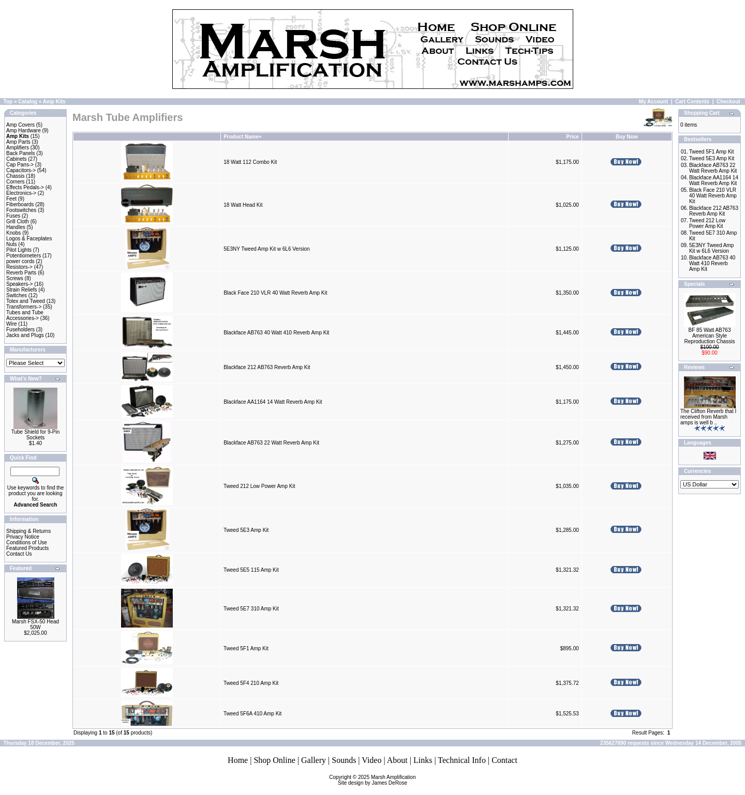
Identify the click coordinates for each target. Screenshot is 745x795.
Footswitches (21, 210)
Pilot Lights (19, 250)
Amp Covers (20, 125)
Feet (11, 199)
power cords (20, 261)
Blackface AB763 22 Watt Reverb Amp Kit (271, 443)
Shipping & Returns (28, 531)
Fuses (13, 216)
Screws (14, 278)
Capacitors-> (21, 170)
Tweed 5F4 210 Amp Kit (251, 683)
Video (371, 760)
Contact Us (19, 554)
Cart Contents (692, 101)
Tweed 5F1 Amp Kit (246, 648)
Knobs (13, 233)
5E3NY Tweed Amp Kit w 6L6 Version (266, 249)
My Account (653, 101)
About (397, 760)
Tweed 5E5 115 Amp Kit (251, 570)
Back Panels (20, 153)
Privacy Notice (22, 537)
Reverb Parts (21, 273)
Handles (15, 227)
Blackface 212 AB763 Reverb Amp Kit (267, 367)
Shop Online (274, 760)
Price (572, 137)
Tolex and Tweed (25, 301)
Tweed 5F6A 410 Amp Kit (252, 713)
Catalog (27, 101)
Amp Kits (54, 101)
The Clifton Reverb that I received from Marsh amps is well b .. (708, 416)
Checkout (728, 101)
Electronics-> (21, 193)
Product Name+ (243, 137)
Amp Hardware (23, 130)
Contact (504, 760)
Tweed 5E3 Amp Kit (246, 530)
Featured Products (27, 548)
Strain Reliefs (21, 290)
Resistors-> (19, 267)
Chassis (15, 176)
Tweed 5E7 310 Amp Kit (251, 608)
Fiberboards (20, 204)
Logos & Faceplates (29, 238)
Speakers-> (19, 284)
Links (422, 760)
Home (238, 760)
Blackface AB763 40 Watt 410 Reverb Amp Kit (276, 332)
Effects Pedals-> (25, 187)
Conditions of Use (26, 542)
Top (8, 101)
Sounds (344, 760)
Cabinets (16, 159)
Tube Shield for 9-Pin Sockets (35, 434)
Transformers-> (23, 307)
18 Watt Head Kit (243, 205)
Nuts (11, 244)
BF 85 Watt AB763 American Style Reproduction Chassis (709, 335)
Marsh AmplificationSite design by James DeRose (377, 780)
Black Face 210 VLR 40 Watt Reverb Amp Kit (275, 293)
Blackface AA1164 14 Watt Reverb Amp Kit (273, 402)
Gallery (313, 760)
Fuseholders (20, 329)
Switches (16, 295)
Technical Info (462, 760)
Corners (15, 182)
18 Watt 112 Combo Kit (250, 162)
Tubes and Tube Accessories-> (24, 315)
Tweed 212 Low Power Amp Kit (259, 486)
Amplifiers (17, 147)
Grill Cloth (17, 221)
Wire (11, 324)
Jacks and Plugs (25, 335)
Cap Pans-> (20, 164)
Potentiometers (23, 255)
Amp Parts (18, 142)
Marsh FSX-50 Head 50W (35, 624)
